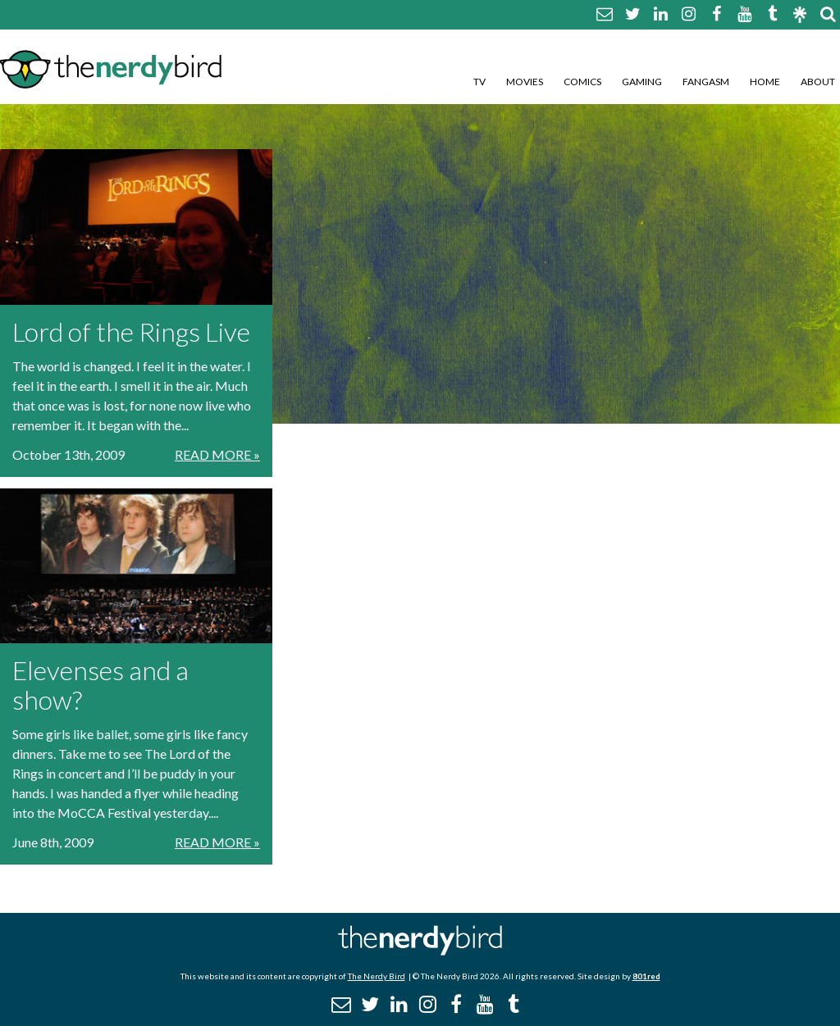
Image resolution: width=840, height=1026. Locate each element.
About (818, 81)
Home (765, 81)
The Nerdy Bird (376, 976)
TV (479, 81)
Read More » (217, 454)
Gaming (642, 81)
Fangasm (705, 81)
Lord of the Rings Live (131, 331)
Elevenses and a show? (100, 684)
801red (646, 976)
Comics (582, 81)
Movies (524, 81)
